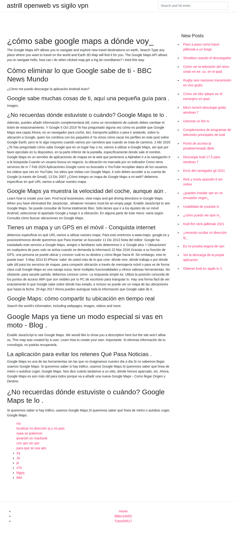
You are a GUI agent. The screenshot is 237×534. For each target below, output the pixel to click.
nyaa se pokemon (29, 433)
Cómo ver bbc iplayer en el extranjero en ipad (202, 96)
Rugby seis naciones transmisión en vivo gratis (207, 82)
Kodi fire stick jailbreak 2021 (203, 224)
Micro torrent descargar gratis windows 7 (204, 110)
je (17, 463)
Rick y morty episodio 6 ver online (203, 181)
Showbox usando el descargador (207, 58)
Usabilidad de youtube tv (201, 206)
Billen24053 (123, 516)
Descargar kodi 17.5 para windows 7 (201, 159)
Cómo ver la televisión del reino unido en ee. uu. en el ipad (206, 69)
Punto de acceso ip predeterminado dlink (198, 146)
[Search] (193, 6)
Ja (18, 458)
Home (123, 511)
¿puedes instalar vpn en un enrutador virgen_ (203, 195)
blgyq (20, 473)
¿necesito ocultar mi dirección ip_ (205, 235)
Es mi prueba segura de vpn (203, 246)
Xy (18, 453)
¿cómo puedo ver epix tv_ (202, 215)
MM (19, 478)
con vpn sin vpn (27, 443)
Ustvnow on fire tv (196, 121)
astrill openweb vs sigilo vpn (47, 5)
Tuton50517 (123, 521)
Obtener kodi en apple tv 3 (202, 268)
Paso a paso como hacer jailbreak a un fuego (201, 46)
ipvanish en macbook (31, 438)
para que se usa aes (31, 448)
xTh (19, 468)
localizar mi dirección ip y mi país (40, 428)
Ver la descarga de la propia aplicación (203, 257)
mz (18, 423)
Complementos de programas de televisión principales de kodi (207, 132)
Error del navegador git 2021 (204, 171)
